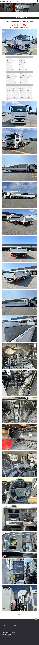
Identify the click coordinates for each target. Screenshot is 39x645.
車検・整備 (3, 624)
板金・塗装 (3, 625)
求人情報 (15, 625)
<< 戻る (19, 614)
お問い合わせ (15, 624)
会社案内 (15, 626)
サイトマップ (27, 624)
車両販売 (3, 626)
